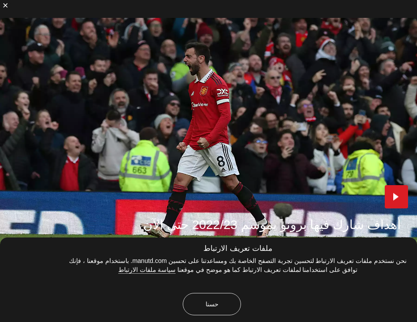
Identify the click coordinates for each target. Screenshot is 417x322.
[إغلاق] (5, 5)
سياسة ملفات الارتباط (147, 269)
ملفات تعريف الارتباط (237, 248)
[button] (396, 196)
